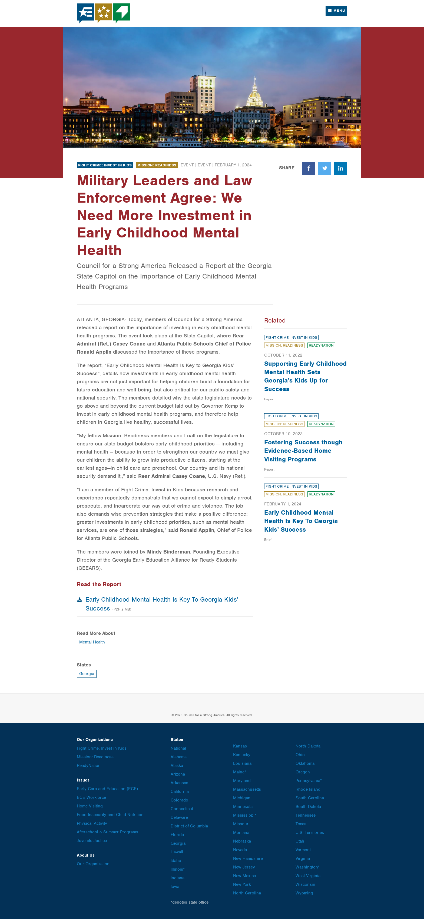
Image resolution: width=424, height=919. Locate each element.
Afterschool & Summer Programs (107, 832)
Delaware (179, 817)
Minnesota (243, 806)
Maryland (242, 780)
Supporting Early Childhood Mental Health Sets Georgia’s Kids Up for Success (305, 376)
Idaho (176, 860)
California (180, 791)
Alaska (177, 765)
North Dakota (308, 746)
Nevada (240, 850)
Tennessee (306, 815)
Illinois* (178, 869)
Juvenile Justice (92, 840)
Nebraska (242, 841)
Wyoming (304, 893)
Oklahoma (305, 763)
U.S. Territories (310, 832)
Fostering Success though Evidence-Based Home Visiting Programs (303, 450)
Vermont (303, 850)
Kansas (240, 746)
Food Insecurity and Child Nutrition (110, 814)
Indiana (177, 878)
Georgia (86, 673)
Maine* (239, 772)
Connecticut (182, 808)
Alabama (179, 757)
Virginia (303, 858)
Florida (177, 834)
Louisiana (242, 763)
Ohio (300, 754)
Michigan (241, 798)
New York (242, 884)
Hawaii (177, 852)
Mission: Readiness (156, 165)
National (178, 748)
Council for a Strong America (104, 13)
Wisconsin (305, 884)
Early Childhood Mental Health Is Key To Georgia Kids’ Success (301, 520)
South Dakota (308, 806)
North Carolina (247, 893)
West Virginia (308, 875)
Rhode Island (308, 789)
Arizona (178, 774)
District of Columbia (189, 826)
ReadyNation (321, 345)
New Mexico (244, 875)
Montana (241, 832)
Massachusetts (247, 789)
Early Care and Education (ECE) (107, 788)
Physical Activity (92, 823)
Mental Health (92, 642)
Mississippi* (244, 815)
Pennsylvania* (309, 780)
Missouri (241, 824)
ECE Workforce (91, 797)
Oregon (303, 772)
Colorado (179, 800)
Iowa (175, 886)
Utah (300, 841)
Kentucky (241, 754)
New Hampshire (248, 858)
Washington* (308, 867)
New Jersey (244, 867)
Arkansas (179, 783)
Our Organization (93, 864)
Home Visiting (90, 806)
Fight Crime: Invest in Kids (105, 165)
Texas (301, 824)
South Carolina (310, 798)
